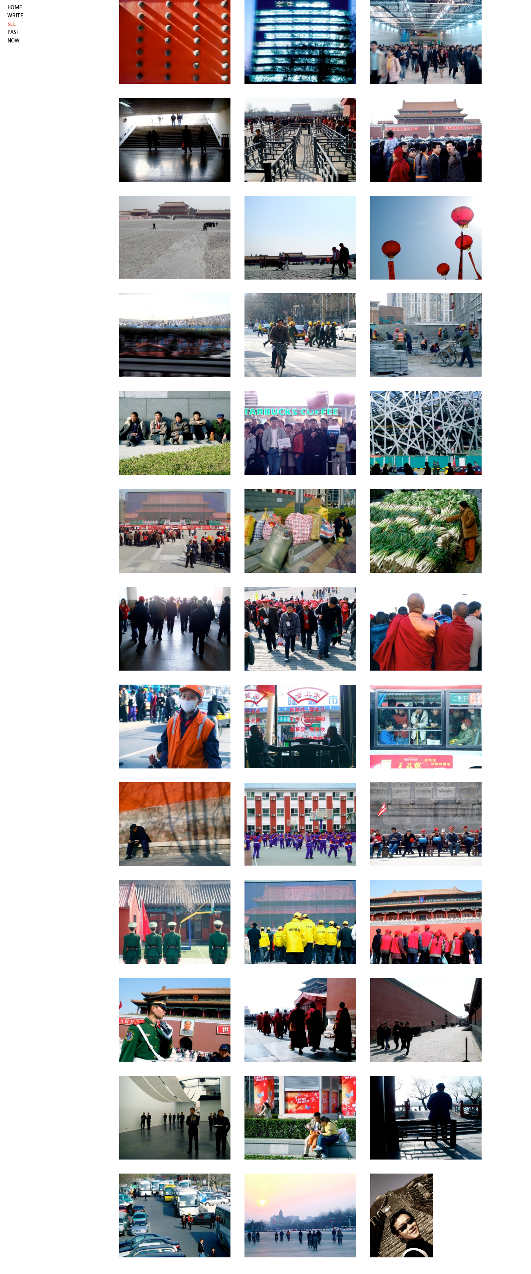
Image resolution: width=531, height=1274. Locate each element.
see (11, 24)
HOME (14, 8)
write (15, 16)
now (13, 41)
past (13, 32)
